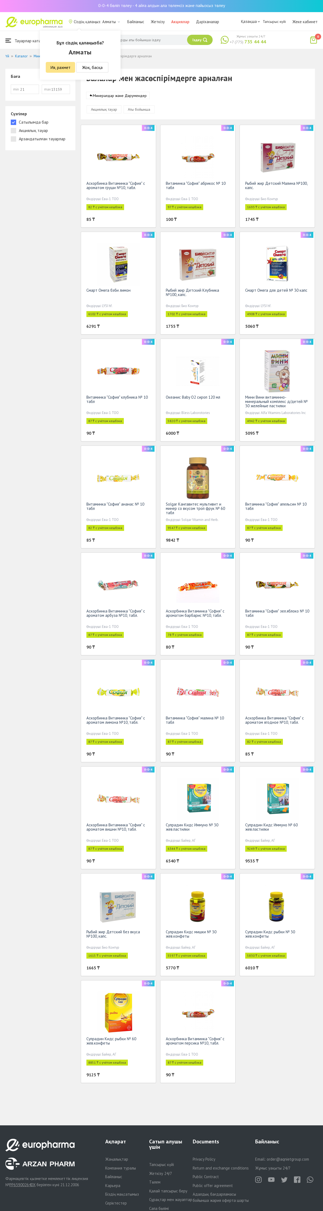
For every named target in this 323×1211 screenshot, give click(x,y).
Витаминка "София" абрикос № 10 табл (196, 186)
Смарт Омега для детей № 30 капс (276, 291)
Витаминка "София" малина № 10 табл (195, 721)
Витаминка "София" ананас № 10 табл (115, 507)
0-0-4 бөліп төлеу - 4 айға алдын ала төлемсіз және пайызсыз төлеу (161, 5)
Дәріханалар (207, 21)
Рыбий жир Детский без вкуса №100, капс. (113, 935)
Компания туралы (120, 1168)
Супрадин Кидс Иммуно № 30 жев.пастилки (192, 828)
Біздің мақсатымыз (122, 1194)
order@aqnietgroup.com (288, 1159)
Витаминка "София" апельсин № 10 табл (276, 507)
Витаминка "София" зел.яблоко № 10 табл (277, 614)
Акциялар (180, 21)
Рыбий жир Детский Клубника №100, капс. (192, 293)
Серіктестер (116, 1203)
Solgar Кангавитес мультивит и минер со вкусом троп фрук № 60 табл (195, 509)
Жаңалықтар (116, 1159)
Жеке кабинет (305, 21)
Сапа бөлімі (159, 1208)
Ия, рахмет (60, 67)
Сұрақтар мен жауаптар (170, 1199)
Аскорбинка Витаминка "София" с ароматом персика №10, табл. (195, 1042)
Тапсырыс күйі (274, 21)
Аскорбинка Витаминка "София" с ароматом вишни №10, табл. (115, 828)
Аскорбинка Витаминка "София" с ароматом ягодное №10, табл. (274, 721)
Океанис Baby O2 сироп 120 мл (193, 398)
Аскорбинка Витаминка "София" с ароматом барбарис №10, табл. (195, 614)
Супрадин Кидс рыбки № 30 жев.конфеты (270, 935)
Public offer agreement (213, 1185)
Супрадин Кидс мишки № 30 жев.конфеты (191, 935)
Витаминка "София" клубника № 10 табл (117, 400)
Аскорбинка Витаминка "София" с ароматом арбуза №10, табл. (115, 614)
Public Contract (206, 1176)
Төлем (154, 1182)
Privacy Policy (204, 1159)
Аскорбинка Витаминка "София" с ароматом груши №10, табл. (115, 186)
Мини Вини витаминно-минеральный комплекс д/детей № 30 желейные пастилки (276, 402)
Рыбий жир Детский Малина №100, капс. (276, 186)
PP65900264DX (22, 1184)
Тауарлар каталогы (27, 40)
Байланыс (135, 21)
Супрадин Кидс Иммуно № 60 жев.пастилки (271, 828)
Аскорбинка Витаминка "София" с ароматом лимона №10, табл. (115, 721)
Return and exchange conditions (221, 1168)
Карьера (112, 1185)
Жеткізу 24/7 (160, 1173)
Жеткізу (158, 21)
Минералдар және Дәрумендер (120, 96)
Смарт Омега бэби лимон (108, 291)
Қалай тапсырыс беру (168, 1190)
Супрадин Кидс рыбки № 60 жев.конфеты (111, 1042)
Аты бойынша (139, 110)
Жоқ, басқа (92, 67)
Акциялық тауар (104, 110)
